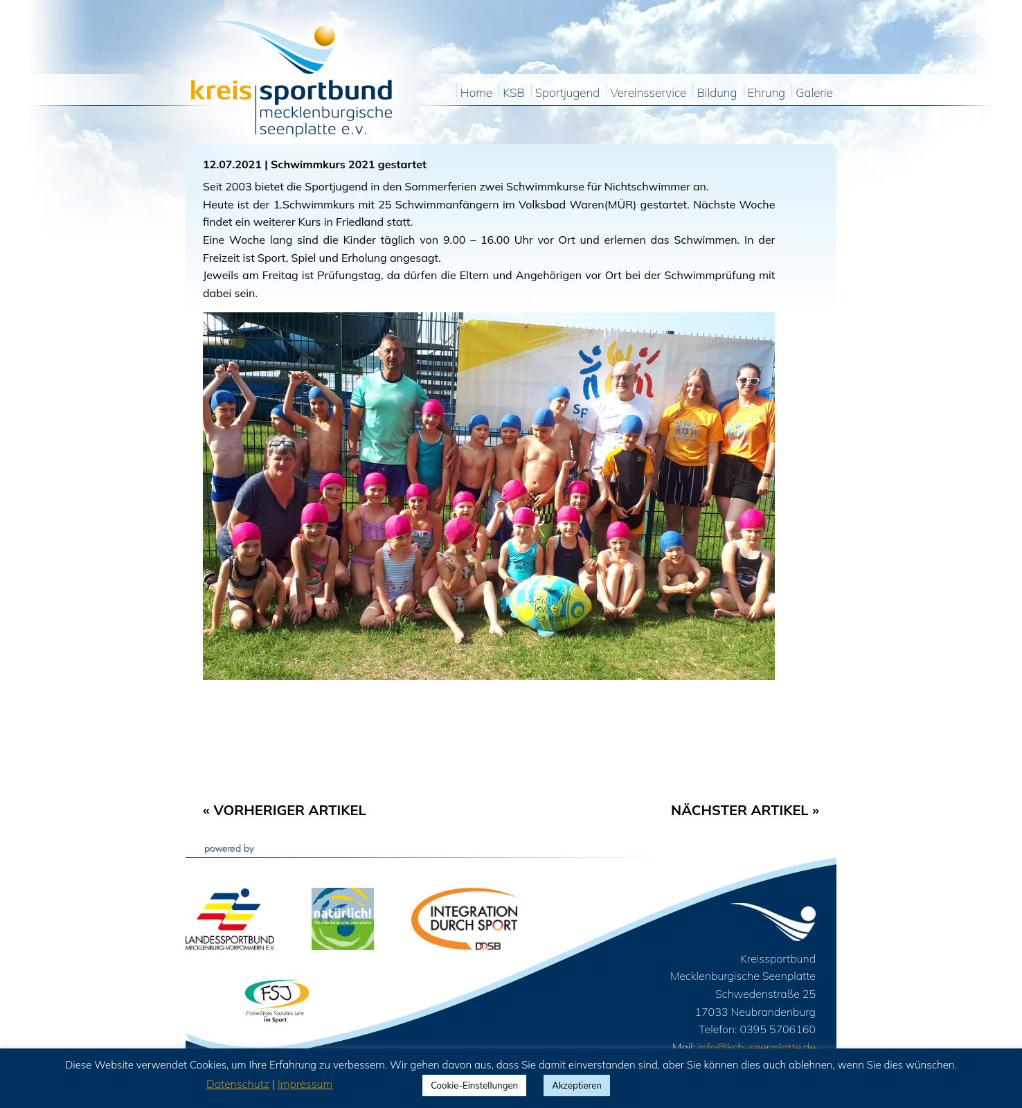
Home (476, 93)
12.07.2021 (232, 164)
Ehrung (767, 93)
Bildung (717, 93)
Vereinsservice (648, 93)
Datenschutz (237, 1084)
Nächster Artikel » (745, 810)
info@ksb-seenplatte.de (757, 1047)
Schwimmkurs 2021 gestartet (349, 164)
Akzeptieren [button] (577, 1085)
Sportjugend (567, 93)
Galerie (814, 93)
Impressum (305, 1084)
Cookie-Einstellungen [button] (474, 1085)
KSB (513, 93)
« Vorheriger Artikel (284, 810)
